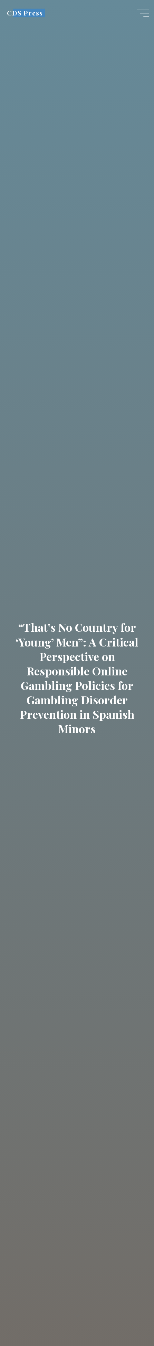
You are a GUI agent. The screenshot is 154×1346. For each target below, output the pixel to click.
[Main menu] (143, 13)
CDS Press (24, 13)
